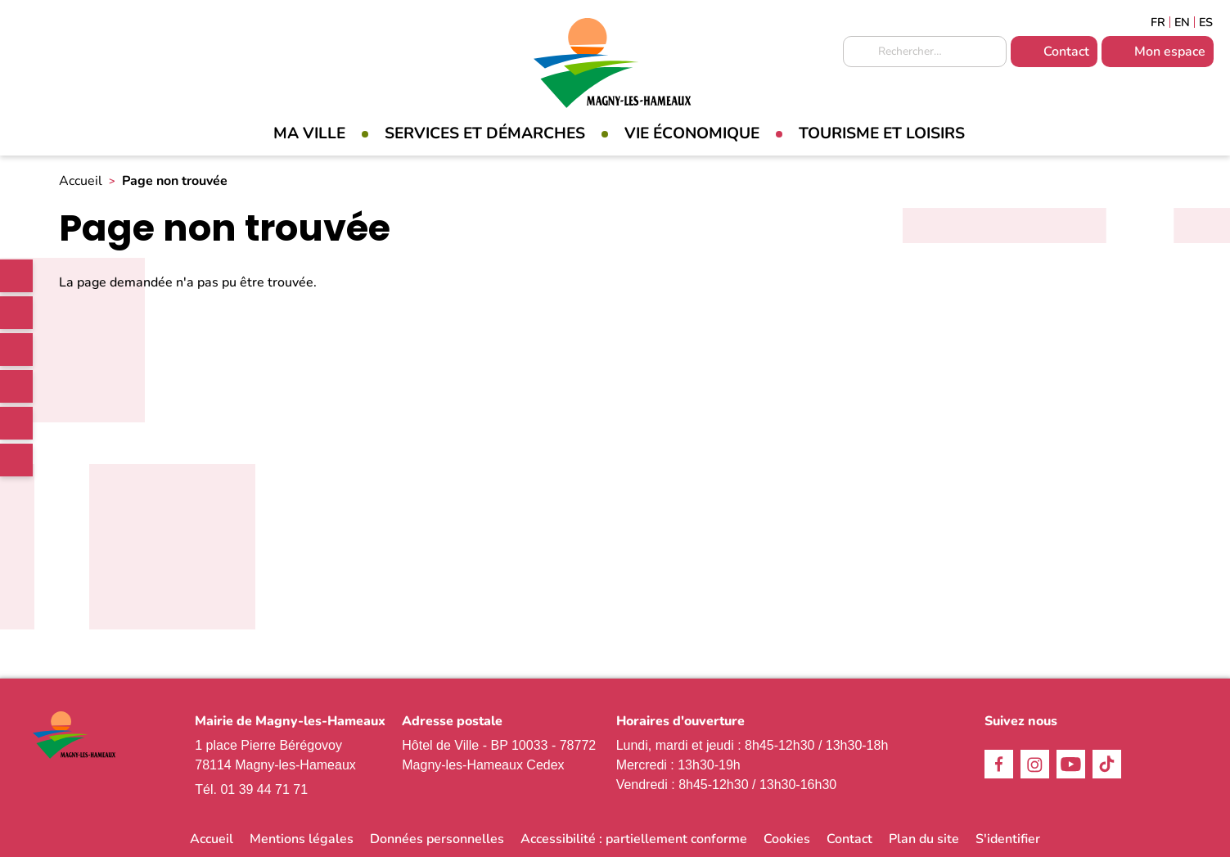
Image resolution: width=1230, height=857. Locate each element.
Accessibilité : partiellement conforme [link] (633, 839)
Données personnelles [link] (437, 839)
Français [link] (1158, 22)
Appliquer (859, 52)
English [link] (1182, 22)
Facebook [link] (16, 312)
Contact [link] (1066, 52)
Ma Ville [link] (309, 133)
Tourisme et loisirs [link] (882, 133)
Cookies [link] (787, 839)
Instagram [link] (16, 349)
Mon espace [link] (1169, 52)
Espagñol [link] (1206, 22)
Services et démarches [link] (485, 133)
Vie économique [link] (691, 133)
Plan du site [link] (924, 839)
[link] (16, 275)
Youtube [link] (16, 423)
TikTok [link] (16, 386)
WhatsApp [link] (16, 460)
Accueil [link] (80, 181)
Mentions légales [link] (302, 839)
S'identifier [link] (1007, 839)
